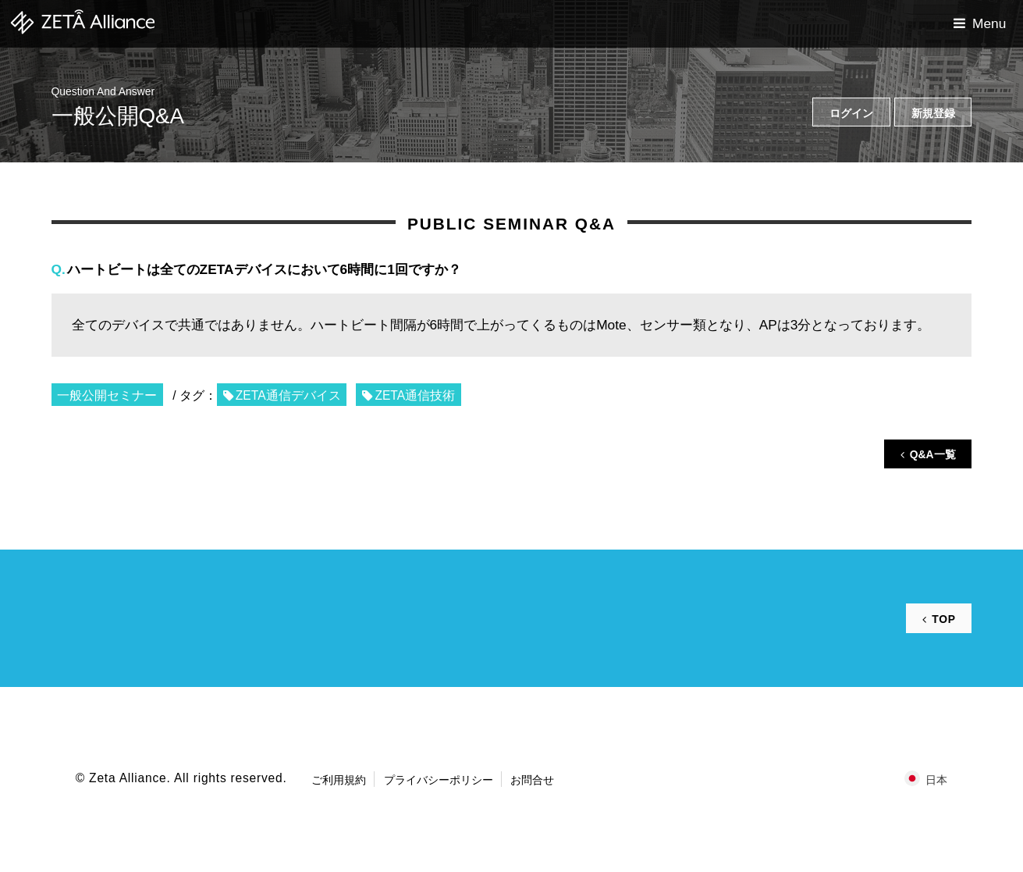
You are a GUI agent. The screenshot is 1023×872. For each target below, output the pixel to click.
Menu (989, 23)
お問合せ (532, 780)
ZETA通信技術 (415, 395)
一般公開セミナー (107, 395)
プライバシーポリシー (438, 780)
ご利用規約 (338, 780)
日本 (936, 780)
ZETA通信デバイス (288, 395)
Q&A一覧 (933, 454)
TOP (943, 619)
